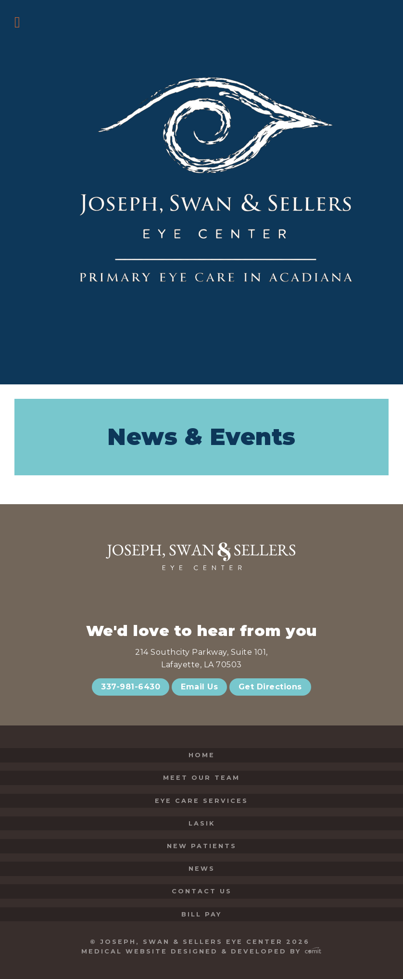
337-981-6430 (130, 686)
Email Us (199, 686)
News (202, 868)
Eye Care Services (201, 800)
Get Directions (270, 686)
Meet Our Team (201, 777)
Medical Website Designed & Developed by (201, 951)
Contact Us (202, 891)
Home (202, 755)
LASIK (202, 823)
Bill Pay (201, 914)
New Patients (202, 846)
